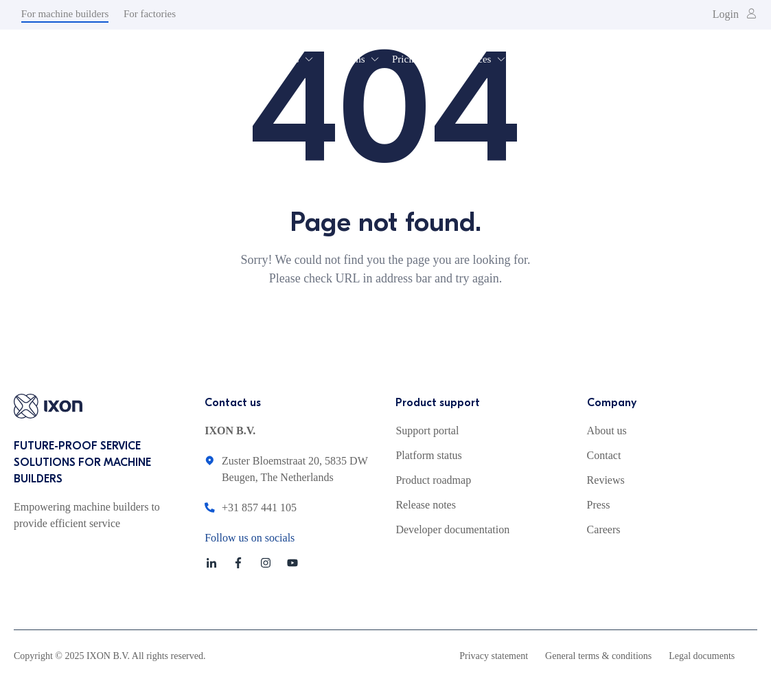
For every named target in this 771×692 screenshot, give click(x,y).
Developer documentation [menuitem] (452, 529)
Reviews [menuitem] (606, 480)
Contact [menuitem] (604, 455)
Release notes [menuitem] (425, 505)
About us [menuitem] (607, 430)
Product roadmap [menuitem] (433, 480)
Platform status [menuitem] (428, 455)
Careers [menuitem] (604, 529)
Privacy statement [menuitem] (493, 656)
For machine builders (64, 13)
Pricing (407, 59)
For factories (150, 13)
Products (281, 59)
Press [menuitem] (598, 505)
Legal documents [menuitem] (702, 656)
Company (611, 403)
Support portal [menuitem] (427, 430)
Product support (437, 403)
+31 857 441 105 (259, 507)
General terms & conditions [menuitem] (598, 656)
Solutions (345, 59)
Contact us (233, 403)
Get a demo (691, 57)
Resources (470, 59)
